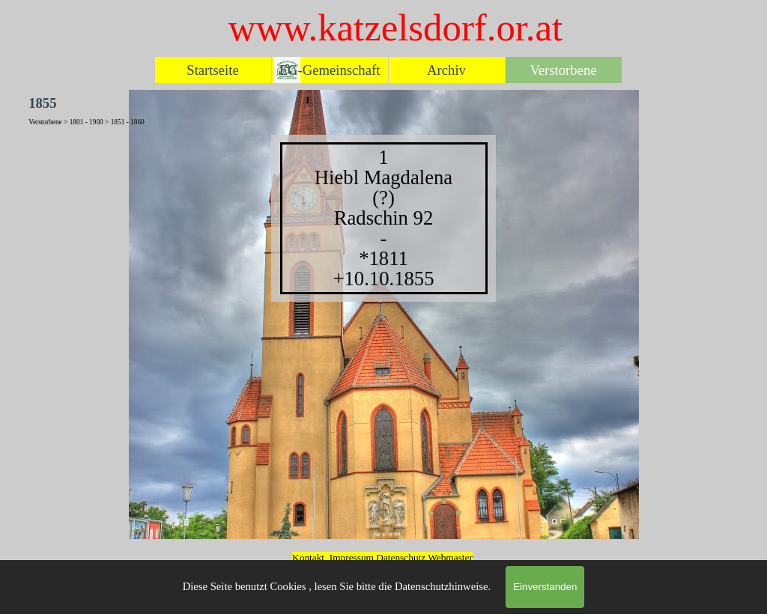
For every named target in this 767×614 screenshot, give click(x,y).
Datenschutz (402, 557)
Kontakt (308, 557)
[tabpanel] (383, 218)
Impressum (352, 557)
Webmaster (450, 557)
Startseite (212, 70)
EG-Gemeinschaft (330, 70)
